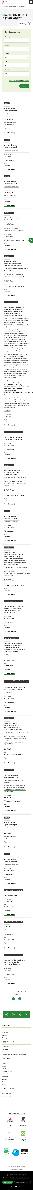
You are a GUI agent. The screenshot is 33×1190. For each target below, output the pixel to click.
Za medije (5, 1038)
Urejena (4, 1066)
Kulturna (4, 1079)
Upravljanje (5, 1049)
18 (25, 992)
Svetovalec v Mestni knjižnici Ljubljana (11, 928)
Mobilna (4, 1069)
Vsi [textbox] (6, 57)
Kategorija (7, 37)
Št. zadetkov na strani (10, 70)
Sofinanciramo (6, 1052)
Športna (4, 1082)
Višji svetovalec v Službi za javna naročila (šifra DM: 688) (13, 438)
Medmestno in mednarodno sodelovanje (14, 1054)
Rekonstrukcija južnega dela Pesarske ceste (11, 219)
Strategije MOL (6, 1096)
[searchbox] (5, 48)
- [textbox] (5, 40)
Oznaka (7, 45)
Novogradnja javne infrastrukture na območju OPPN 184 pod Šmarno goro (13, 264)
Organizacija (5, 1047)
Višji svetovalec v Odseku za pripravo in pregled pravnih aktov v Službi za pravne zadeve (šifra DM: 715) (13, 609)
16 (18, 992)
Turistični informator (10, 896)
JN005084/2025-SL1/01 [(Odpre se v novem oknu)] (16, 276)
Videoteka (5, 1032)
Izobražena (5, 1076)
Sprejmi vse (8, 1182)
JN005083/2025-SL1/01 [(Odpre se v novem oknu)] (15, 230)
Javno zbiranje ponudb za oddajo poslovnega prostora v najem (15, 688)
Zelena (4, 1063)
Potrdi (24, 86)
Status (7, 53)
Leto (6, 61)
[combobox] (16, 40)
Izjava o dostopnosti (16, 1169)
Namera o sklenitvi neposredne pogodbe (11, 110)
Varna (3, 1084)
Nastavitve (16, 1186)
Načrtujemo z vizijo (7, 1093)
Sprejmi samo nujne (22, 1182)
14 (10, 992)
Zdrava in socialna (7, 1071)
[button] (19, 80)
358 (16, 994)
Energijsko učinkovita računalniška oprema (11, 776)
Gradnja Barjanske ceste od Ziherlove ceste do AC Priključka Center (12, 473)
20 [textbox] (6, 74)
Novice (4, 1030)
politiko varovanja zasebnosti (20, 1178)
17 (21, 992)
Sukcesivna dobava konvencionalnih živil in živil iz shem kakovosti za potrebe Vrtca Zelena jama (13, 727)
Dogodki (4, 1035)
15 (14, 992)
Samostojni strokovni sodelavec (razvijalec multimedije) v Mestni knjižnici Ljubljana (14, 962)
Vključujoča (5, 1074)
